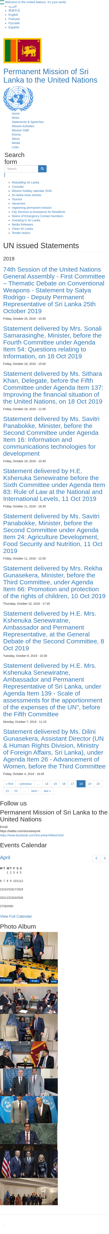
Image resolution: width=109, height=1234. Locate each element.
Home (16, 113)
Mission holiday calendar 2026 (32, 191)
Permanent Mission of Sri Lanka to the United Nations (50, 75)
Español (13, 27)
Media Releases (22, 224)
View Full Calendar (16, 916)
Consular (18, 186)
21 (7, 791)
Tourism (17, 199)
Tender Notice (21, 233)
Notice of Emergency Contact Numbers (37, 216)
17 (72, 783)
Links (15, 147)
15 (55, 783)
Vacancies (18, 203)
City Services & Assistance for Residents (38, 212)
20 (98, 783)
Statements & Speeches (28, 122)
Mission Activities (23, 126)
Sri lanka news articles (26, 195)
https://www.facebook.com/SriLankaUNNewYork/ (32, 835)
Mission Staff (20, 130)
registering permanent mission (32, 207)
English (13, 14)
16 (64, 783)
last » (47, 791)
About (16, 138)
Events (16, 134)
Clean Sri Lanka (22, 228)
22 (16, 791)
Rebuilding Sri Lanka (25, 182)
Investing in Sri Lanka (26, 220)
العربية (12, 6)
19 (89, 783)
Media (16, 143)
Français (14, 19)
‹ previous (24, 783)
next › (35, 791)
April (5, 857)
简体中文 (14, 10)
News (15, 117)
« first (9, 783)
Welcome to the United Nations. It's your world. (35, 2)
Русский (13, 23)
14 (46, 783)
